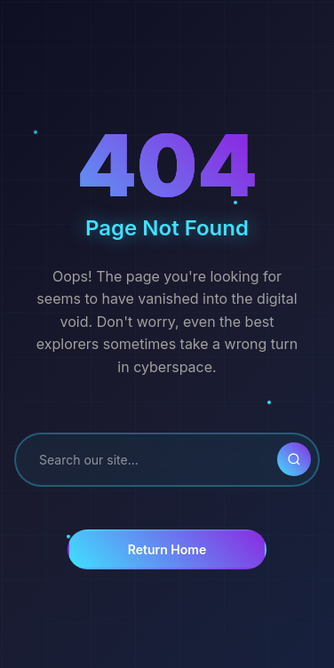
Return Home (167, 549)
